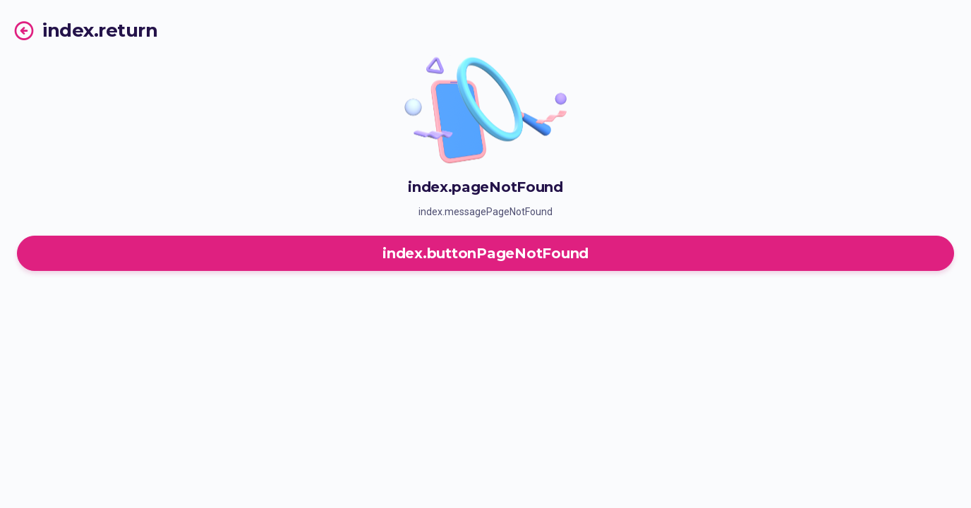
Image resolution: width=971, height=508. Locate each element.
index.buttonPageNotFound (485, 253)
